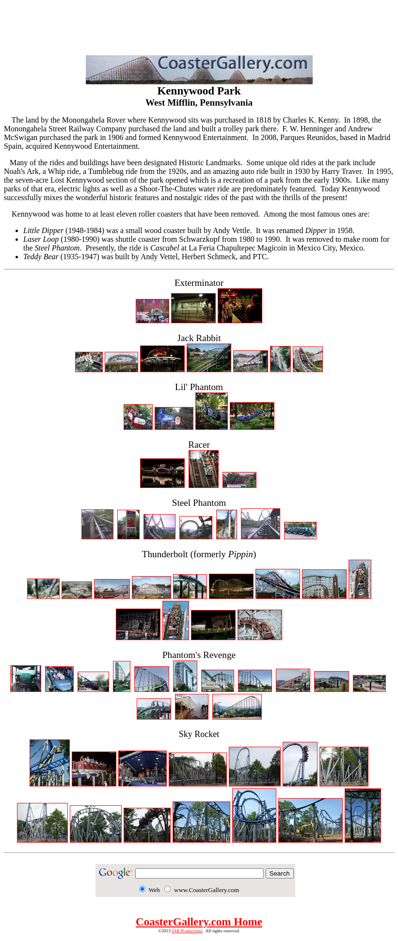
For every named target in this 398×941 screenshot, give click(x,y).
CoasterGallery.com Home (199, 921)
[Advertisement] (199, 25)
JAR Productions (187, 930)
